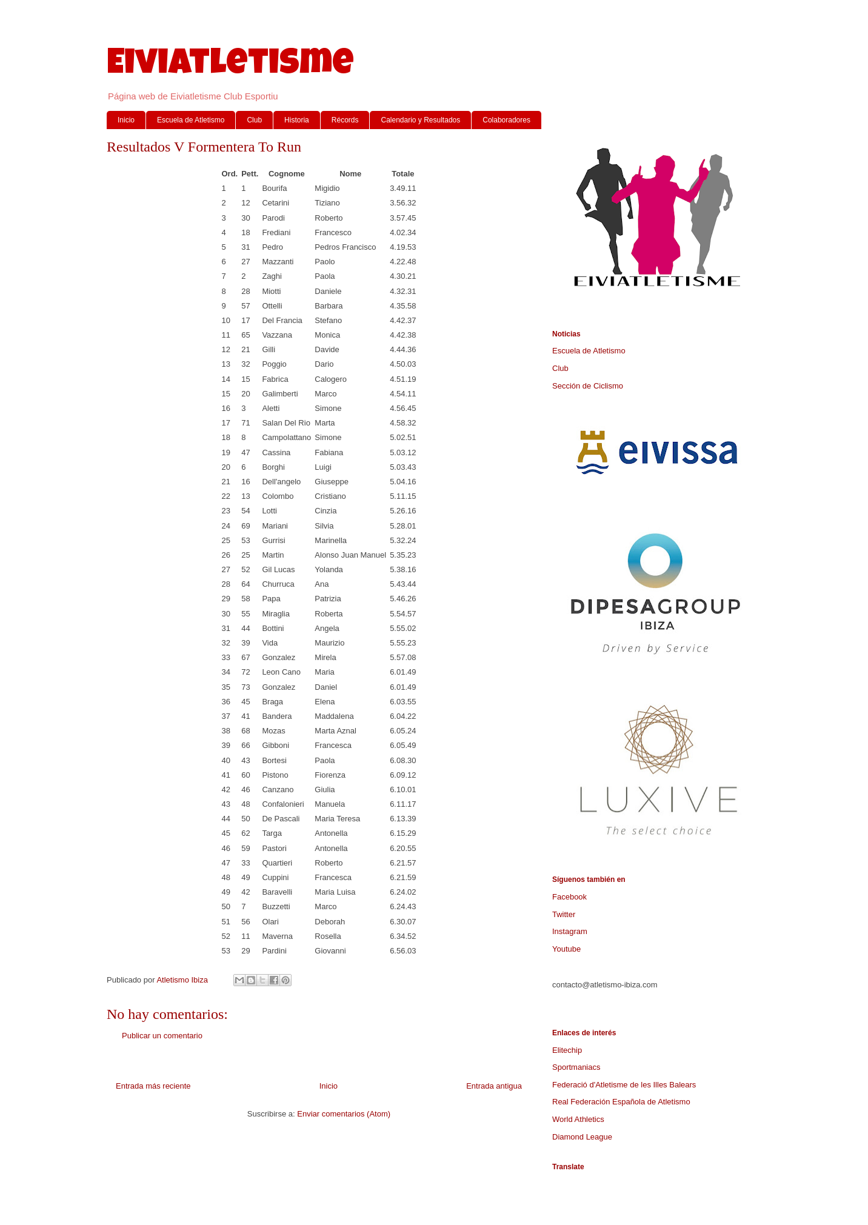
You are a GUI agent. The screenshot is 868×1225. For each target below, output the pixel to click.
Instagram (569, 931)
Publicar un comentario (162, 1035)
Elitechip (567, 1050)
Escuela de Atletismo (190, 120)
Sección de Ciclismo (587, 385)
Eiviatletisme (230, 66)
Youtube (566, 948)
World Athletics (578, 1119)
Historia (296, 120)
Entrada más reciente (153, 1085)
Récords (345, 120)
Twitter (563, 914)
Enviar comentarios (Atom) (343, 1113)
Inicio (126, 120)
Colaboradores (506, 120)
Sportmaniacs (576, 1067)
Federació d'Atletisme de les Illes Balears (624, 1084)
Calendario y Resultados (420, 120)
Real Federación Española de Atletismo (621, 1101)
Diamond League (582, 1136)
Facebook (569, 896)
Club (254, 120)
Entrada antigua (494, 1085)
